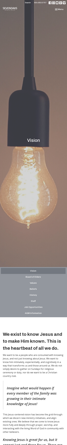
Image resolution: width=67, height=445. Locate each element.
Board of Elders (33, 277)
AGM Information (33, 313)
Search (28, 3)
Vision (33, 271)
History (33, 295)
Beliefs (33, 289)
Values (33, 283)
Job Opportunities (33, 307)
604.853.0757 (40, 3)
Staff (33, 301)
